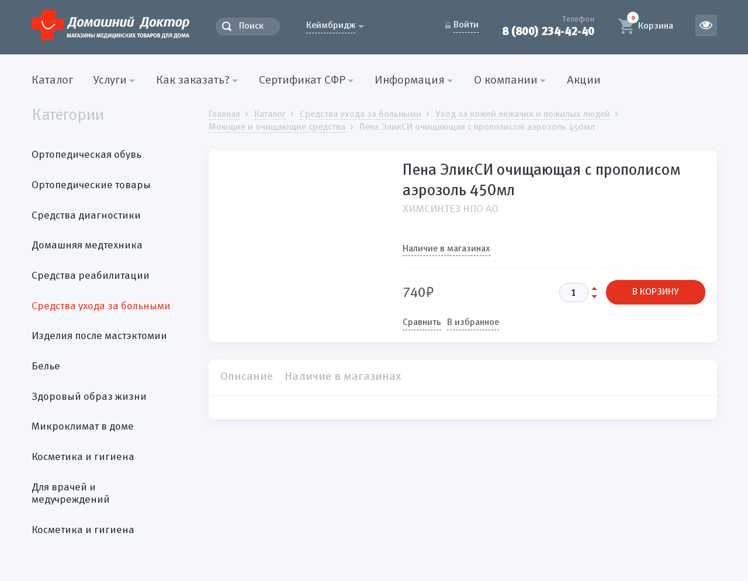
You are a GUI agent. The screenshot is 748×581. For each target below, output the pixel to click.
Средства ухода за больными (101, 306)
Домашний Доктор (110, 25)
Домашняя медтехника (87, 245)
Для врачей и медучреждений (71, 494)
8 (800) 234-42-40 (548, 31)
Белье (46, 366)
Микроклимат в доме (83, 426)
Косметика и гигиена (83, 457)
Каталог (52, 81)
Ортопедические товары (91, 185)
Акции (584, 81)
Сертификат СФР (302, 81)
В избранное (473, 322)
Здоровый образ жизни (89, 397)
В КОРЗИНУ (655, 292)
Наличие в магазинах (446, 249)
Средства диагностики (86, 215)
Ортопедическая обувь (86, 155)
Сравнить (422, 322)
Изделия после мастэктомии (99, 336)
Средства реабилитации (91, 276)
